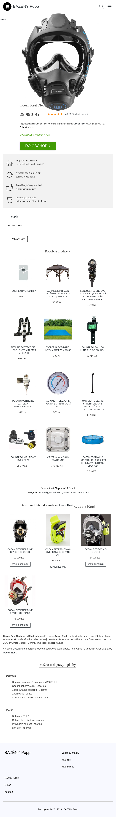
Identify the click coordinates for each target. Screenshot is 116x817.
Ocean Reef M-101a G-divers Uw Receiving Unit (58, 552)
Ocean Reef (79, 124)
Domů (3, 19)
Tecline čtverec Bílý (23, 291)
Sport (73, 492)
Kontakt (9, 792)
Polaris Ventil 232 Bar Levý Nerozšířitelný (23, 404)
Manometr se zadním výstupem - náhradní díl (58, 404)
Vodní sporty (83, 492)
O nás (8, 785)
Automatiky (43, 492)
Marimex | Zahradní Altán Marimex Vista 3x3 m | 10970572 (58, 294)
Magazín (66, 759)
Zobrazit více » (27, 127)
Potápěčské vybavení (59, 492)
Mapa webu (68, 766)
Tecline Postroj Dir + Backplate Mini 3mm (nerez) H (23, 350)
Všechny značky (70, 753)
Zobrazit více (18, 239)
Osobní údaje (12, 778)
